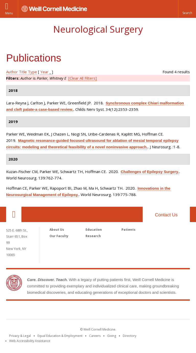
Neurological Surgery (98, 29)
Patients (128, 229)
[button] (187, 9)
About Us (57, 229)
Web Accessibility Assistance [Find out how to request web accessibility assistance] (29, 341)
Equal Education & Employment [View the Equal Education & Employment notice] (60, 336)
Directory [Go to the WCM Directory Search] (129, 336)
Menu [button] (9, 13)
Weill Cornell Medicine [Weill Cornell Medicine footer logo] (98, 311)
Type (32, 71)
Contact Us (166, 214)
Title (23, 71)
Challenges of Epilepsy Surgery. (150, 171)
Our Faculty (59, 236)
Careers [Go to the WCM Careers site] (95, 336)
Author (12, 71)
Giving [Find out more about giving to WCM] (111, 336)
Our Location (13, 214)
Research (93, 236)
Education (93, 229)
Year (44, 71)
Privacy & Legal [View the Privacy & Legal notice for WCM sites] (20, 336)
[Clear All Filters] (82, 78)
